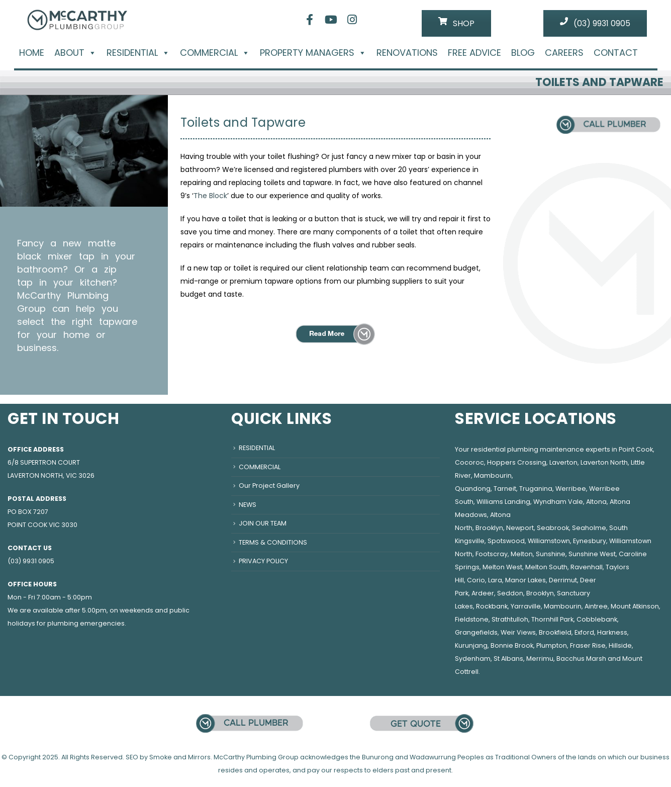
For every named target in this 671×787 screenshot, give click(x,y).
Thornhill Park (552, 619)
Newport (520, 527)
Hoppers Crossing (516, 462)
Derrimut (563, 580)
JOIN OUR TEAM (262, 523)
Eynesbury (589, 541)
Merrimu (539, 658)
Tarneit (505, 488)
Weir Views (518, 632)
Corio (476, 580)
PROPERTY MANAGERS (313, 52)
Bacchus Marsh (581, 658)
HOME (31, 52)
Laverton (563, 462)
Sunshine (550, 554)
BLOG (523, 52)
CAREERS (564, 52)
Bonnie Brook (512, 645)
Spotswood (506, 541)
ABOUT (75, 52)
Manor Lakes (525, 580)
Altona (596, 501)
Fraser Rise (588, 645)
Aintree (596, 606)
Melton (522, 554)
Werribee (570, 488)
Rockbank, (492, 606)
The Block (210, 196)
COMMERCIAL (215, 52)
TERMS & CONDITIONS (273, 542)
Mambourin (493, 475)
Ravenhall (586, 567)
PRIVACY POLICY (263, 561)
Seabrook (553, 527)
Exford (584, 632)
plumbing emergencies (86, 623)
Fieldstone (472, 619)
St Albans (508, 658)
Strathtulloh (510, 619)
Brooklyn (489, 527)
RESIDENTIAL (138, 52)
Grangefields (476, 632)
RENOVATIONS (407, 52)
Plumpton (551, 645)
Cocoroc (469, 462)
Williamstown (549, 541)
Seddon (510, 593)
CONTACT (616, 52)
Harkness (612, 632)
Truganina (535, 488)
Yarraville (526, 606)
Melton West (502, 567)
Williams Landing (503, 501)
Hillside (620, 645)
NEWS (247, 504)
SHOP (456, 23)
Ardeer (482, 593)
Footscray (491, 554)
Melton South (546, 567)
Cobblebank (597, 619)
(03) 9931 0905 (595, 23)
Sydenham (473, 658)
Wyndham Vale (558, 501)
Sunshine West (592, 554)
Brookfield (555, 632)
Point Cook (636, 449)
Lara (495, 580)
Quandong (473, 488)
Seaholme (589, 527)
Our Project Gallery (269, 485)
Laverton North (604, 462)
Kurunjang (471, 645)
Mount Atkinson (635, 606)
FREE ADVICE (474, 52)
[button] (90, 52)
